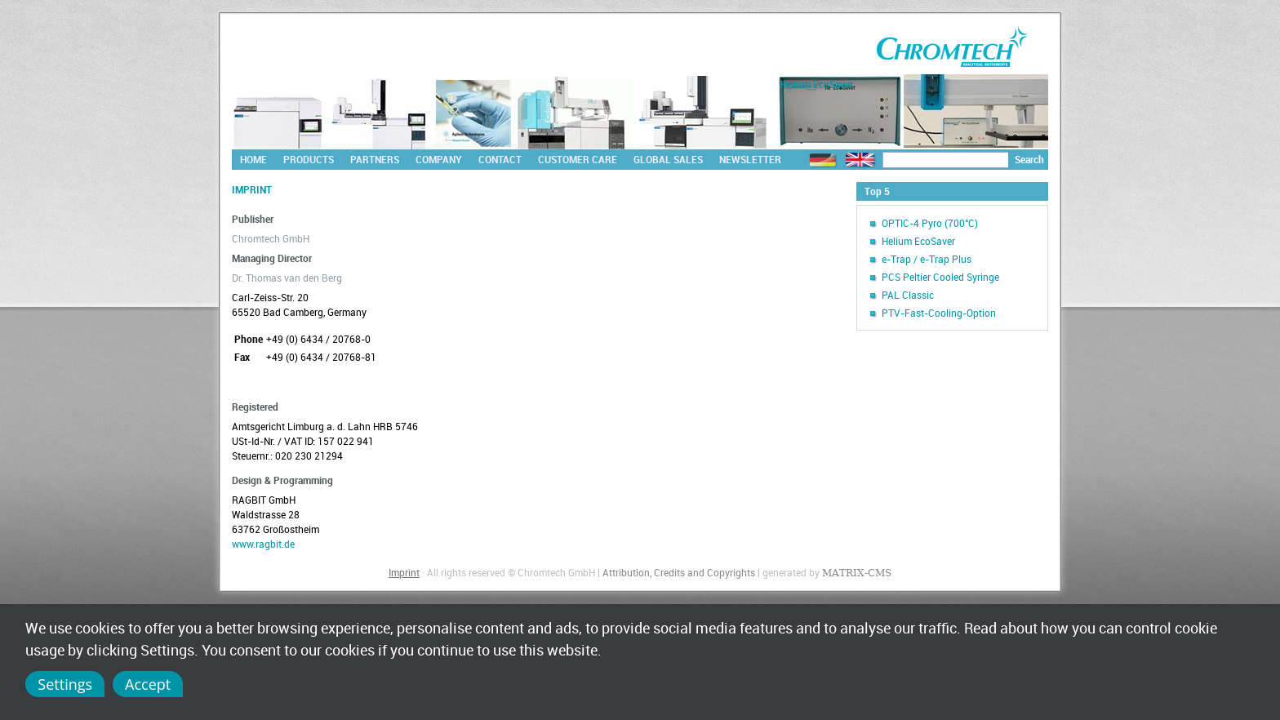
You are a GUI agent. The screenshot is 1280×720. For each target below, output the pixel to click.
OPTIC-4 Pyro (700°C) (930, 222)
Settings (65, 684)
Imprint (404, 572)
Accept (148, 684)
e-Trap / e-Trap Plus (926, 258)
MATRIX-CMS (856, 573)
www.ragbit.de (263, 543)
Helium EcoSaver (918, 240)
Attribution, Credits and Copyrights (678, 572)
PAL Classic (908, 294)
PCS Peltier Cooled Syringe (940, 276)
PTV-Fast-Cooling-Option (939, 312)
